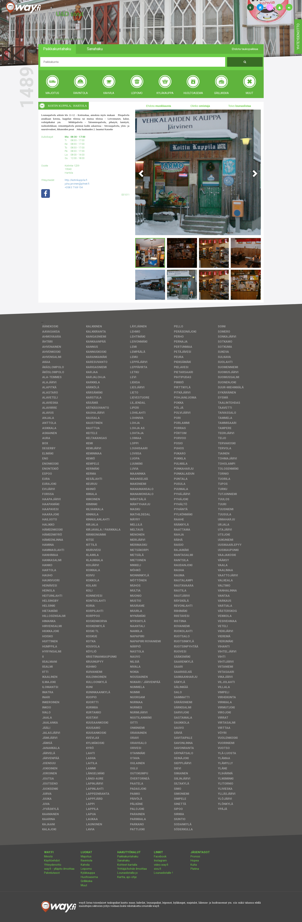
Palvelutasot (52, 873)
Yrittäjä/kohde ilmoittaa (132, 868)
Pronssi (195, 856)
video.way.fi (161, 864)
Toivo (239, 105)
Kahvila (85, 864)
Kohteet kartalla (127, 864)
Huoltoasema (89, 877)
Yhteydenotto (52, 864)
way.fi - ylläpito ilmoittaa (59, 868)
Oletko (200, 105)
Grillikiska (86, 881)
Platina (194, 868)
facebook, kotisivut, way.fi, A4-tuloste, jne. (70, 39)
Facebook (160, 856)
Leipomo (86, 868)
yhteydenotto (298, 36)
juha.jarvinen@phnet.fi (77, 183)
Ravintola (86, 860)
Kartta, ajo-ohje (127, 877)
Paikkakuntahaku (127, 856)
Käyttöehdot (52, 860)
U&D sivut (69, 13)
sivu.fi (157, 868)
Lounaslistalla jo (127, 873)
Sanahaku (123, 860)
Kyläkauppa (88, 873)
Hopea (194, 860)
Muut (84, 885)
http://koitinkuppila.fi (76, 180)
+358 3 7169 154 (74, 187)
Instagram (160, 860)
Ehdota (158, 105)
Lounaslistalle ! (163, 873)
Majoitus (86, 856)
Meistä (48, 856)
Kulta (193, 864)
